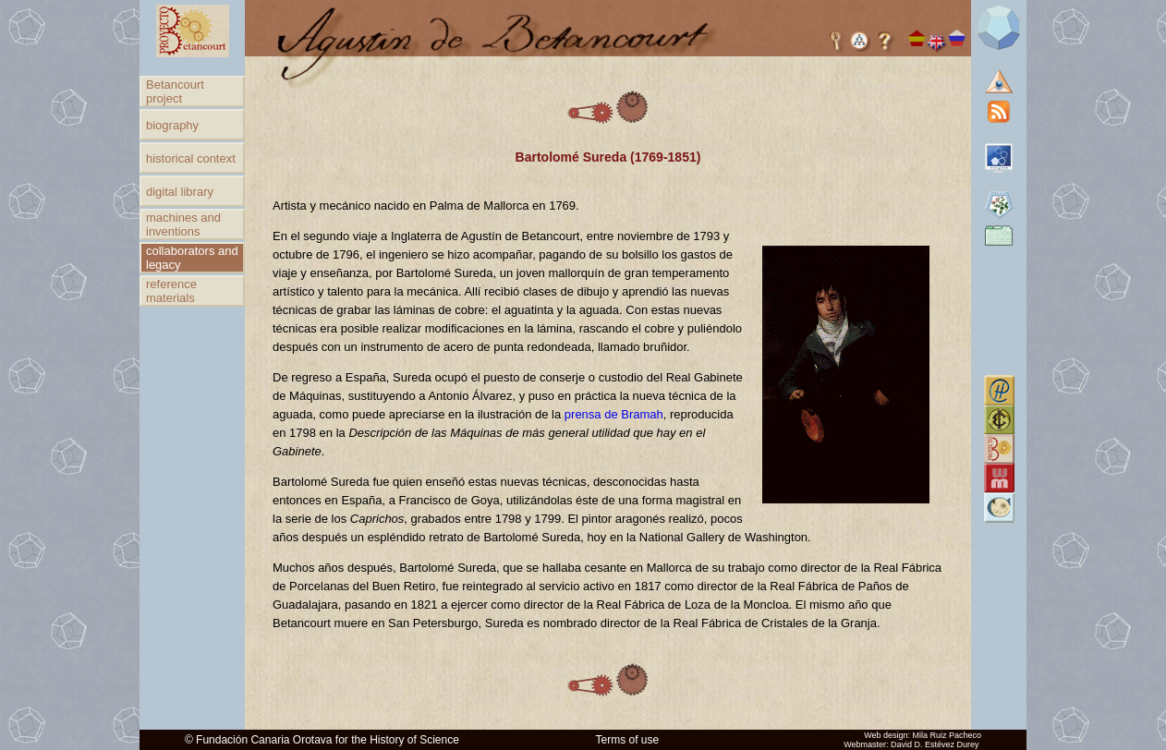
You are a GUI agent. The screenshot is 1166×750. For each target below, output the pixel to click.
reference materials (171, 291)
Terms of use (628, 739)
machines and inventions (183, 224)
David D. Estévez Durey (935, 744)
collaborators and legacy (192, 258)
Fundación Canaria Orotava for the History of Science (327, 739)
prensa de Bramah (614, 414)
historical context (191, 158)
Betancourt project (175, 91)
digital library (179, 192)
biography (172, 125)
